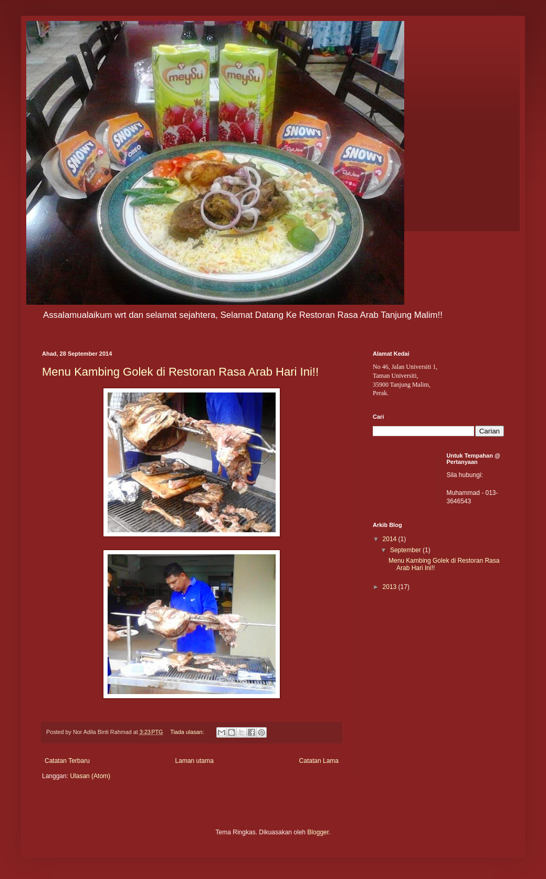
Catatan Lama (319, 760)
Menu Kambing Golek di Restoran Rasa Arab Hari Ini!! (180, 371)
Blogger (318, 832)
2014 (390, 539)
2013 (390, 587)
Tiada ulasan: (187, 732)
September (406, 550)
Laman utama (194, 760)
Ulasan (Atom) (90, 776)
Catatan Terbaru (67, 760)
